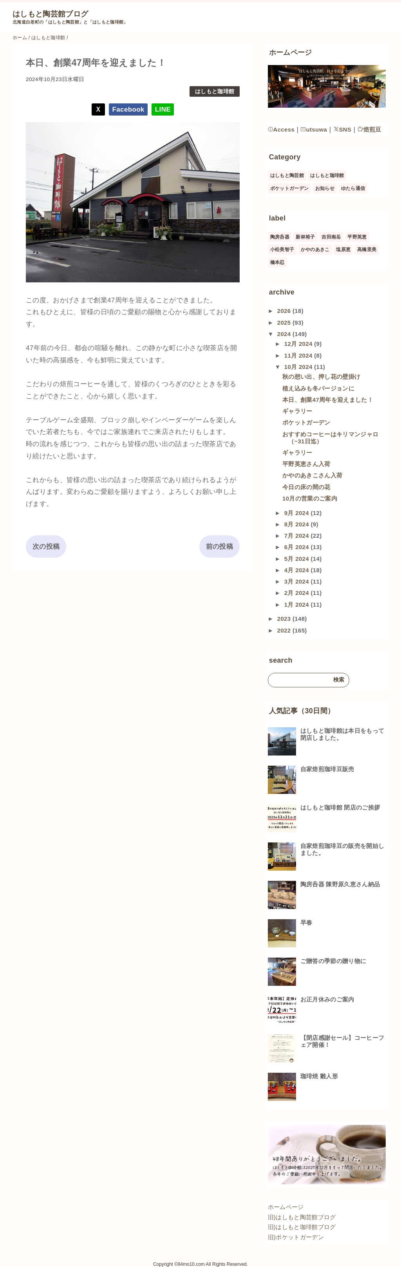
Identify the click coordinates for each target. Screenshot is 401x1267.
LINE (163, 109)
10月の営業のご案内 (309, 498)
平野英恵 (357, 237)
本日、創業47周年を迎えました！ (327, 399)
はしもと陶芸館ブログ (50, 14)
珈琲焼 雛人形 (319, 1076)
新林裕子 (305, 237)
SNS (342, 129)
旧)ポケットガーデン (296, 1237)
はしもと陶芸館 (287, 175)
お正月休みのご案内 (327, 999)
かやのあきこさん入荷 (312, 475)
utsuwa (313, 129)
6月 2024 (297, 547)
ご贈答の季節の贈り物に (333, 961)
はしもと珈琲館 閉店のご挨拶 (340, 807)
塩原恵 (343, 249)
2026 (285, 310)
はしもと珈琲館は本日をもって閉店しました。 (342, 734)
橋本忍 (277, 262)
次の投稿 (46, 546)
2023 (285, 618)
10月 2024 (299, 366)
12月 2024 (299, 343)
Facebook (128, 109)
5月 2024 (297, 558)
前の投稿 (219, 546)
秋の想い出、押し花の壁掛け (321, 376)
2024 (285, 334)
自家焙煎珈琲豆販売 (327, 769)
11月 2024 (299, 355)
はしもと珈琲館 (214, 91)
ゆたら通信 (353, 188)
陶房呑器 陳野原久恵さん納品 (340, 884)
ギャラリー (297, 411)
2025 (285, 322)
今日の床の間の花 (306, 487)
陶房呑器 (279, 237)
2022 (285, 630)
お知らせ (324, 188)
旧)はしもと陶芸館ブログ (302, 1217)
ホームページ (286, 1207)
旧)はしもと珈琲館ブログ (302, 1227)
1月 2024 (297, 604)
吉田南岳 (331, 237)
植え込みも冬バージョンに (318, 388)
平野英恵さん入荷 (306, 464)
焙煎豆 (369, 129)
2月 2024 (297, 592)
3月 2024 (297, 581)
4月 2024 (297, 570)
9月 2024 (297, 513)
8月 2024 (297, 524)
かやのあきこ (315, 249)
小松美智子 (282, 249)
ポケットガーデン (289, 188)
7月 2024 (297, 535)
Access (281, 129)
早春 (306, 922)
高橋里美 (366, 249)
